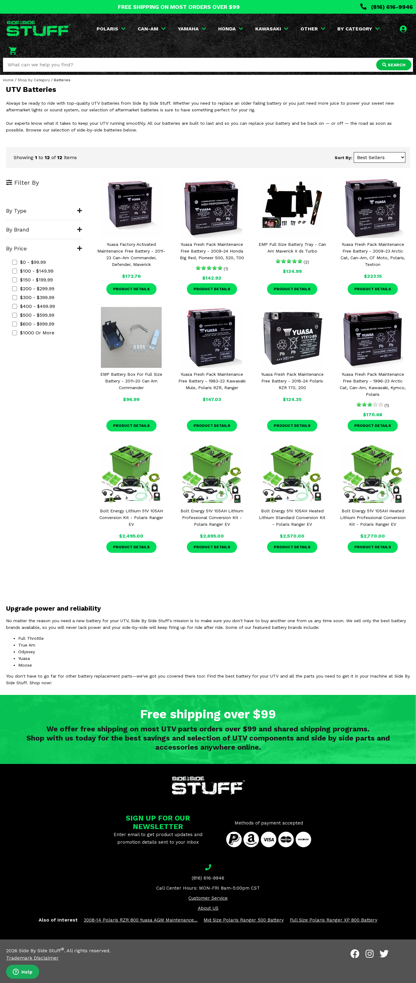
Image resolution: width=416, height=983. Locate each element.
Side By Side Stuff (41, 950)
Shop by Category (34, 80)
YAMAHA (192, 29)
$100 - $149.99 (32, 271)
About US (208, 908)
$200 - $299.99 (33, 288)
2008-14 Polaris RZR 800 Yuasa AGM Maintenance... (141, 920)
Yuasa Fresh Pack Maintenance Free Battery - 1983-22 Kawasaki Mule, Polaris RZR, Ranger (212, 381)
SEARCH (393, 64)
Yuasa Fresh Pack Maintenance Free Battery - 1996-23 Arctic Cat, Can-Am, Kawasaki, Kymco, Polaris (373, 384)
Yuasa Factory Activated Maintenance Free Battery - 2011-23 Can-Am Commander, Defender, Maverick (131, 254)
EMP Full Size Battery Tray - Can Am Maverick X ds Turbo (292, 247)
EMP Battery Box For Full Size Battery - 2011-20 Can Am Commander (131, 381)
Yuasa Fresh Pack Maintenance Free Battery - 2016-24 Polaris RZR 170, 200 (292, 381)
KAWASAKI (271, 29)
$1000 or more (33, 333)
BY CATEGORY (358, 29)
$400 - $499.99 (33, 306)
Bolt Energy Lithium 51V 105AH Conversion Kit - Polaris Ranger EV (131, 517)
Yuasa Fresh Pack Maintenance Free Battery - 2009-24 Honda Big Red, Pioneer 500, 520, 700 (212, 251)
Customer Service (208, 898)
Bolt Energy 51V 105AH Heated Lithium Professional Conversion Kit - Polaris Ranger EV (373, 517)
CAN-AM (152, 29)
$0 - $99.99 (29, 262)
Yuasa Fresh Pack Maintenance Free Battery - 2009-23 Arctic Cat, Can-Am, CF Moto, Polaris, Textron (373, 254)
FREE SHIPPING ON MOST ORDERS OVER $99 (179, 7)
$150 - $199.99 (32, 280)
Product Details (131, 289)
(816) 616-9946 (386, 7)
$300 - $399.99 (33, 297)
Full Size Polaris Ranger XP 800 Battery (333, 920)
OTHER (313, 29)
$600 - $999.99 (33, 324)
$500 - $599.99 (33, 315)
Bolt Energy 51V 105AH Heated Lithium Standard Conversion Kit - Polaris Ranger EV (292, 517)
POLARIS (111, 29)
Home (8, 80)
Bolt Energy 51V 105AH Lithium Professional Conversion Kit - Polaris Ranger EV (211, 517)
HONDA (230, 29)
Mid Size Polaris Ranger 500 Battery (244, 920)
